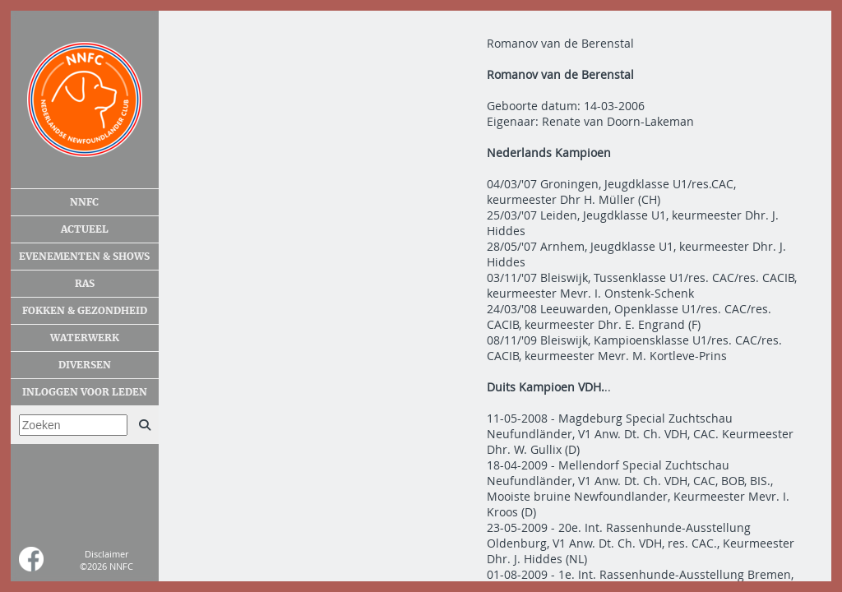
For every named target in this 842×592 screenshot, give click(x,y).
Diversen (84, 365)
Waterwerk (84, 338)
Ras (85, 283)
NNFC (84, 202)
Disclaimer (106, 554)
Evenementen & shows (84, 256)
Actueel (85, 229)
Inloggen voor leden (84, 392)
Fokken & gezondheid (84, 310)
